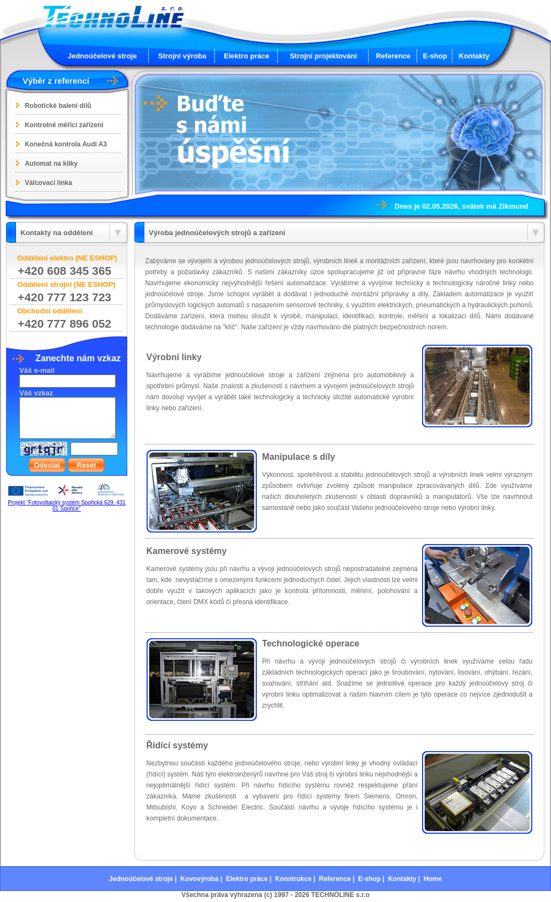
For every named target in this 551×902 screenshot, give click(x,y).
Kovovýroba (199, 879)
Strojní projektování (323, 56)
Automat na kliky (51, 163)
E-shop (435, 56)
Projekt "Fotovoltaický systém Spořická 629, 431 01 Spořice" (67, 505)
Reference (393, 56)
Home (433, 879)
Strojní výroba (182, 56)
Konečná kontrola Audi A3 (66, 144)
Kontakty (474, 56)
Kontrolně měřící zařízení (64, 125)
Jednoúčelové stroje (102, 56)
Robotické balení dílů (58, 106)
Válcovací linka (48, 183)
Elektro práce (246, 56)
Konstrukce (293, 879)
